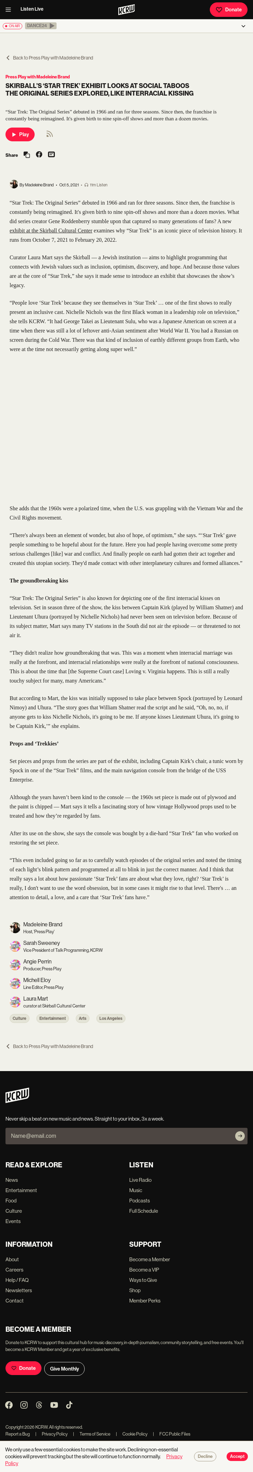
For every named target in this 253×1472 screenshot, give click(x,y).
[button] (41, 25)
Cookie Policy (131, 1434)
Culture (19, 1018)
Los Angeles (110, 1018)
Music (135, 1190)
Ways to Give (143, 1280)
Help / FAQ (17, 1280)
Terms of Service (91, 1434)
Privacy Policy (51, 1434)
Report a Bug (17, 1434)
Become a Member (149, 1259)
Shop (135, 1290)
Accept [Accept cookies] (237, 1456)
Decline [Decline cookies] (205, 1456)
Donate (229, 9)
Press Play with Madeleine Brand (37, 76)
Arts (82, 1018)
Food (10, 1200)
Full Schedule (143, 1211)
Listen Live (32, 9)
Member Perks (144, 1301)
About (12, 1259)
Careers (14, 1270)
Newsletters (18, 1290)
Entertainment (52, 1018)
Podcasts (139, 1200)
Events (13, 1221)
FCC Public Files (171, 1434)
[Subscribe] (240, 1136)
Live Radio (140, 1180)
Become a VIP (144, 1270)
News (11, 1180)
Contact (14, 1301)
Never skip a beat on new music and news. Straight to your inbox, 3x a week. (84, 1119)
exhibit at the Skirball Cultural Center (51, 230)
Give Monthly (64, 1369)
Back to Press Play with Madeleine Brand (49, 58)
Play (20, 134)
